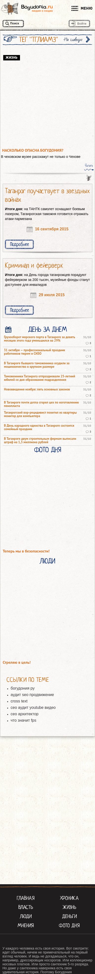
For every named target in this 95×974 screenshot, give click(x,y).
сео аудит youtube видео (33, 707)
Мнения (26, 925)
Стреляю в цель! (17, 662)
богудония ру (23, 688)
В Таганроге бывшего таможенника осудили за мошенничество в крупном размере (37, 365)
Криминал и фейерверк (34, 265)
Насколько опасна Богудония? (32, 150)
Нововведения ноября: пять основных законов (37, 389)
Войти (81, 23)
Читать (89, 165)
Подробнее (19, 244)
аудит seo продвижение (32, 695)
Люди (47, 561)
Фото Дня (47, 450)
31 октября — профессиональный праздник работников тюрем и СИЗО (34, 352)
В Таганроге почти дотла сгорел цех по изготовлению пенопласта (41, 404)
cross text (19, 701)
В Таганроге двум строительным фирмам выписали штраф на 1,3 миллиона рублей (40, 440)
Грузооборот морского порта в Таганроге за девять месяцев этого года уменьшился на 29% (39, 338)
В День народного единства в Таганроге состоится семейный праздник (39, 427)
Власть (25, 907)
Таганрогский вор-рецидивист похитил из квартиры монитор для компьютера (40, 414)
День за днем (47, 329)
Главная (26, 898)
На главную (73, 39)
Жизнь (69, 907)
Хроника (69, 898)
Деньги (69, 916)
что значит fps (23, 720)
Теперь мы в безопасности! (26, 551)
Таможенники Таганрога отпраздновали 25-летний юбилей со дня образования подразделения (39, 378)
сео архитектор (24, 714)
